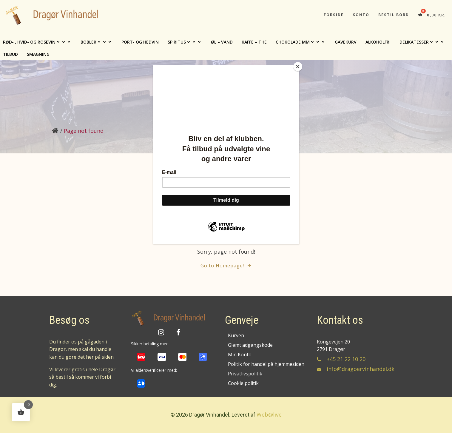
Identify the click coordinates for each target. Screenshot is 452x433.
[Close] (297, 66)
